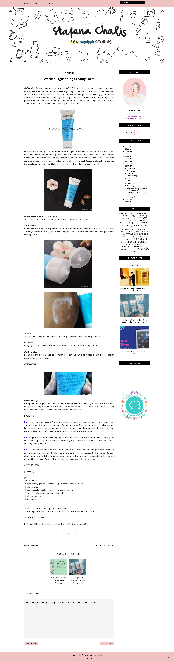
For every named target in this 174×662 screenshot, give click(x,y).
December (131, 168)
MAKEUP (128, 231)
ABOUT (38, 3)
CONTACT (51, 3)
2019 (127, 163)
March (130, 183)
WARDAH (69, 73)
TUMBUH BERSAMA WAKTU (133, 247)
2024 (127, 151)
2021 (127, 159)
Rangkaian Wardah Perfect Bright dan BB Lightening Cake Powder (134, 321)
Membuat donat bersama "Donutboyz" (137, 189)
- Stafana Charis (95, 655)
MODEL (137, 232)
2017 (127, 199)
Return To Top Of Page (87, 658)
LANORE (135, 229)
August (130, 178)
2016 (127, 202)
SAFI (126, 239)
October (130, 173)
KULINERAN (139, 225)
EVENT (140, 218)
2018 (127, 166)
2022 (127, 156)
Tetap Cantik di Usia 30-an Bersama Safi (134, 353)
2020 (127, 161)
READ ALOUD (134, 236)
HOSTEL (135, 223)
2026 (127, 146)
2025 (127, 149)
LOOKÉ (142, 229)
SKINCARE (136, 239)
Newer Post (31, 644)
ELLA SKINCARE (140, 216)
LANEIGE (128, 229)
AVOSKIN (123, 213)
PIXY (136, 234)
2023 (127, 154)
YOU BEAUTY (143, 249)
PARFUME (129, 234)
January (130, 197)
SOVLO (122, 242)
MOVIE (144, 232)
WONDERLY (132, 249)
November (131, 171)
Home (27, 3)
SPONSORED (133, 241)
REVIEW (145, 236)
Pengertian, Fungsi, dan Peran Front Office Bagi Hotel (134, 290)
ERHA (132, 218)
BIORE (139, 214)
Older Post (107, 644)
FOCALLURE (127, 220)
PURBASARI (124, 236)
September (131, 176)
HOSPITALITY (125, 223)
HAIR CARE (138, 220)
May (129, 180)
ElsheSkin (125, 218)
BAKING (132, 213)
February (130, 185)
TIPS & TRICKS (136, 244)
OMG (122, 234)
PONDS (143, 234)
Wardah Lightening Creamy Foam (137, 193)
